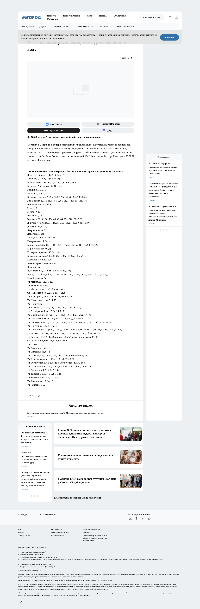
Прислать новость (151, 17)
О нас (20, 529)
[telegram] (39, 396)
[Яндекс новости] (108, 124)
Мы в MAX (105, 26)
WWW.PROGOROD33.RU (40, 547)
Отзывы (21, 532)
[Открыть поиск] (170, 17)
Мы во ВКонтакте (85, 26)
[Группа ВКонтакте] (53, 124)
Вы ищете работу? (125, 26)
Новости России (71, 15)
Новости (51, 15)
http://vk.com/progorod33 (27, 587)
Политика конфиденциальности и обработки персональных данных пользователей (95, 538)
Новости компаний (57, 536)
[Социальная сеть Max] (108, 130)
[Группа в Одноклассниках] (136, 518)
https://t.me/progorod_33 (66, 587)
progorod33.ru (94, 580)
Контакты (86, 532)
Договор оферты (24, 536)
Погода (103, 15)
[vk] (31, 396)
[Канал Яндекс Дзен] (53, 130)
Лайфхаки (52, 19)
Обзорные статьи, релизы (60, 532)
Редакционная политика (91, 529)
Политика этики (56, 529)
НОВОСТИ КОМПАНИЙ (48, 515)
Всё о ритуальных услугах (34, 26)
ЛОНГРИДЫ (22, 515)
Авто (89, 15)
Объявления (120, 15)
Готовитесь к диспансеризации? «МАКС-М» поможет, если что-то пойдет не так (80, 415)
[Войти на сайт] (176, 17)
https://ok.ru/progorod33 (47, 587)
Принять (169, 37)
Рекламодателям (61, 26)
